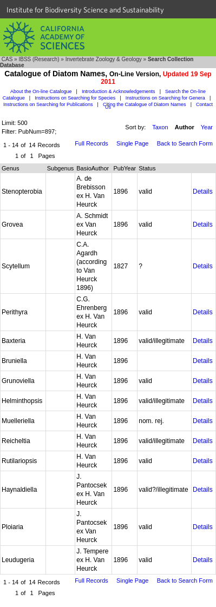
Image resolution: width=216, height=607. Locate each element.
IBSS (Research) (38, 59)
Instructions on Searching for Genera (165, 98)
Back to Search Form (185, 143)
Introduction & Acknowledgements (118, 91)
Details (203, 191)
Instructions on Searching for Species (75, 98)
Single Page (132, 143)
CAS (7, 59)
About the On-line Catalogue (41, 91)
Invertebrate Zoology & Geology (104, 59)
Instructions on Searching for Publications (48, 104)
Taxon (160, 127)
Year (207, 127)
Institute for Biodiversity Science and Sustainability (85, 9)
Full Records (91, 143)
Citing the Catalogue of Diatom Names (144, 104)
